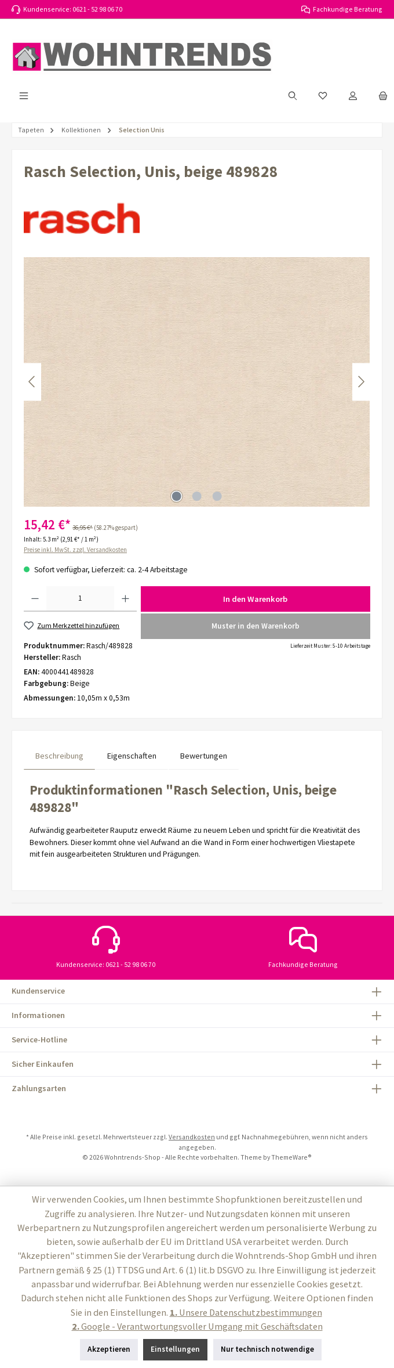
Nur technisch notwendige (267, 1349)
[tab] (59, 756)
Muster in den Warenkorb (255, 626)
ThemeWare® (291, 1157)
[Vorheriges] (32, 381)
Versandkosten (192, 1136)
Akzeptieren (108, 1349)
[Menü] (24, 96)
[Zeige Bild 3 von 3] (217, 496)
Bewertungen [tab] (203, 755)
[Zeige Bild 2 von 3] (197, 496)
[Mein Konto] (353, 96)
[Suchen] (292, 96)
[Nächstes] (361, 381)
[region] (197, 382)
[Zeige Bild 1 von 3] (176, 496)
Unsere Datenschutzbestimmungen (246, 1312)
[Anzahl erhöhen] (125, 599)
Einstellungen (175, 1349)
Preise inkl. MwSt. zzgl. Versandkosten (75, 550)
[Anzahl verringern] (35, 599)
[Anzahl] (80, 599)
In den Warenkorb (255, 599)
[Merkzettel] (323, 96)
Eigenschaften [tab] (131, 755)
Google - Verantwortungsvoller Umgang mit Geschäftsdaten (197, 1326)
